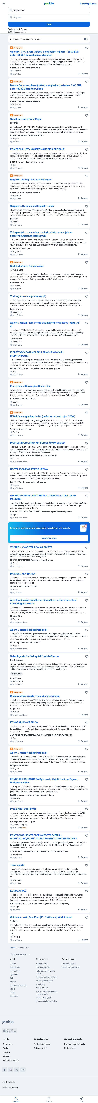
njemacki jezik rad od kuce (46, 977)
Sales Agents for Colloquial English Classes (34, 656)
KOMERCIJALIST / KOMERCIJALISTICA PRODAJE (37, 149)
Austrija (13, 982)
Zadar (12, 992)
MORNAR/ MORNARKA (22, 573)
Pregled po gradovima (70, 967)
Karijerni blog (70, 1048)
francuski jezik (42, 988)
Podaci (6, 1048)
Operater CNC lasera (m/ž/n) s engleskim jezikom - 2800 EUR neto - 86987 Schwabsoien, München (44, 53)
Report (82, 73)
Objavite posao (40, 1048)
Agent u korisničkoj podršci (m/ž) (28, 629)
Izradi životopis (49, 538)
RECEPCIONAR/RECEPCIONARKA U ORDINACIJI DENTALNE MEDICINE (43, 497)
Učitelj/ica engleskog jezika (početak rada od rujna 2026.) (42, 416)
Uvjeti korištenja (9, 1082)
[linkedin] (23, 1069)
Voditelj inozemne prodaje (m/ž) (28, 296)
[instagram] (10, 1069)
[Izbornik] (3, 3)
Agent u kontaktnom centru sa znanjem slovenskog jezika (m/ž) (45, 324)
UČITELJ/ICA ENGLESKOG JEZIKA (29, 469)
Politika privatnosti (10, 1087)
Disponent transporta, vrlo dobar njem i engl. (35, 696)
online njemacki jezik (44, 981)
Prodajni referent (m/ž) (23, 809)
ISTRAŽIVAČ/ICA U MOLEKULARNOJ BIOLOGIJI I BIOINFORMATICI (37, 354)
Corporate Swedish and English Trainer (32, 206)
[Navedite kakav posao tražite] (49, 10)
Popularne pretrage (20, 954)
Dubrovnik (14, 996)
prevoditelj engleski (44, 997)
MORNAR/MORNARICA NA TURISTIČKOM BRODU (37, 442)
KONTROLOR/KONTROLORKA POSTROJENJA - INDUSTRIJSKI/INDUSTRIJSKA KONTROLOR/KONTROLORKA (43, 837)
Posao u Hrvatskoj (11, 1060)
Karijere (6, 1052)
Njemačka (14, 974)
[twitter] (16, 1069)
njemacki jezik (41, 964)
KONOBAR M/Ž (18, 890)
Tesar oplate (17, 865)
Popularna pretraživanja (74, 1044)
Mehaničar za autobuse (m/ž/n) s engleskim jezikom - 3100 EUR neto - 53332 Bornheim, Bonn (45, 87)
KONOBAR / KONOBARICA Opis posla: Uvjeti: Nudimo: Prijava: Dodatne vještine (44, 781)
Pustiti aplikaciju (88, 3)
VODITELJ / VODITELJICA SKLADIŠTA (31, 547)
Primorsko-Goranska (18, 985)
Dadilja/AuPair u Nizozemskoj (26, 266)
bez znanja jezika (43, 967)
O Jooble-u (8, 1044)
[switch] (86, 39)
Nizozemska (15, 967)
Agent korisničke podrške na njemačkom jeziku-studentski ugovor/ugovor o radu (43, 602)
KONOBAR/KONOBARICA (24, 722)
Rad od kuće (15, 971)
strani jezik (40, 984)
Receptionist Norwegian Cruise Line (30, 386)
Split (12, 978)
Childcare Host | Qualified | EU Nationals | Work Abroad (41, 917)
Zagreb (13, 964)
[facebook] (4, 1069)
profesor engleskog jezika (46, 1001)
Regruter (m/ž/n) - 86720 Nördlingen (30, 179)
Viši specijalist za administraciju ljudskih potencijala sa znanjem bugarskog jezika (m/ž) (41, 234)
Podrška (6, 1056)
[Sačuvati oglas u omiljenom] (87, 48)
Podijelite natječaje (42, 1044)
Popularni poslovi (68, 964)
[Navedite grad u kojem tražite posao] (49, 17)
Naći (49, 24)
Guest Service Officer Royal (25, 119)
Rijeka (12, 989)
